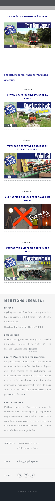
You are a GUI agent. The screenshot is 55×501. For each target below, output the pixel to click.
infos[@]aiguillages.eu (27, 461)
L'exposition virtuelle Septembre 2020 (27, 250)
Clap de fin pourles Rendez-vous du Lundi (27, 199)
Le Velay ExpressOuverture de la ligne (27, 97)
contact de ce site (17, 394)
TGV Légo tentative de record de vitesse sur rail (27, 148)
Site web (33, 349)
